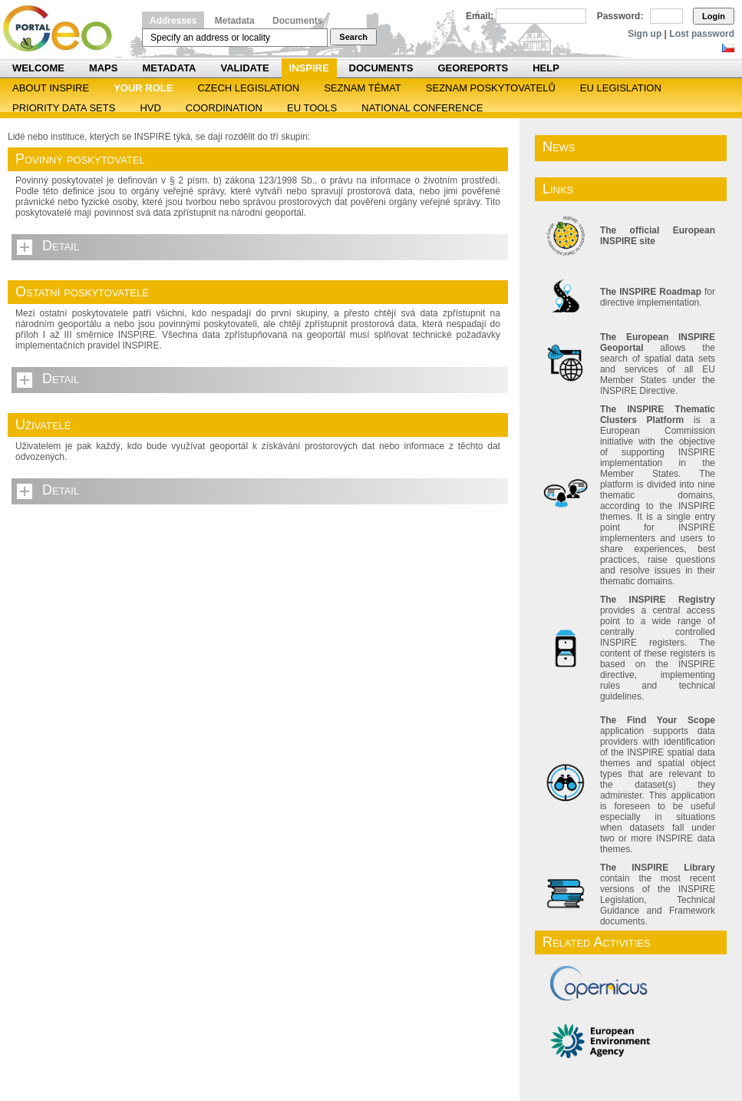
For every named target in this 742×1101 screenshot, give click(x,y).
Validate (245, 68)
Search (353, 36)
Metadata (235, 20)
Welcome (38, 68)
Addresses (173, 20)
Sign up (644, 33)
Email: (479, 16)
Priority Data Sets (63, 108)
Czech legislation (248, 88)
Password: (620, 16)
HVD (150, 108)
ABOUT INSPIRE (50, 88)
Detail (60, 245)
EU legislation (620, 88)
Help (546, 68)
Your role (143, 88)
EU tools (312, 108)
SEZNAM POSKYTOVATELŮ (491, 88)
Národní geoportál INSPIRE (63, 29)
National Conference (422, 108)
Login (713, 16)
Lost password (701, 33)
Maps (103, 68)
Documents (297, 20)
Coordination (224, 108)
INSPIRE (309, 68)
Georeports (472, 68)
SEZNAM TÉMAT (362, 88)
